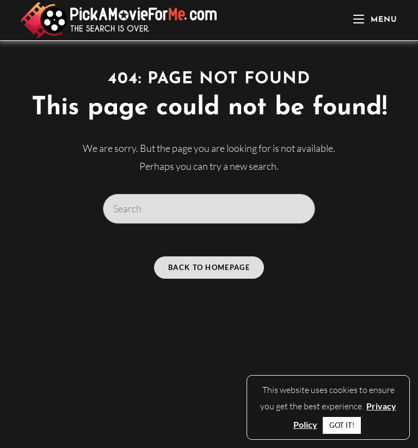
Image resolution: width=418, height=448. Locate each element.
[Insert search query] (209, 208)
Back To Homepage (209, 267)
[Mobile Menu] (375, 20)
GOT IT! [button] (341, 425)
